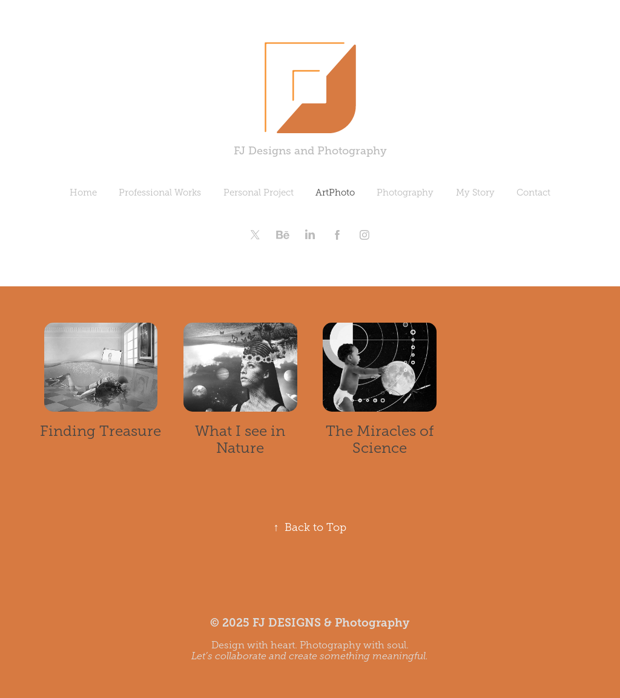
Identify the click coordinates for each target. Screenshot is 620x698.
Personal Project (258, 192)
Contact (533, 192)
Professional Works (160, 192)
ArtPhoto (335, 192)
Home (83, 192)
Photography (405, 192)
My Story (475, 192)
